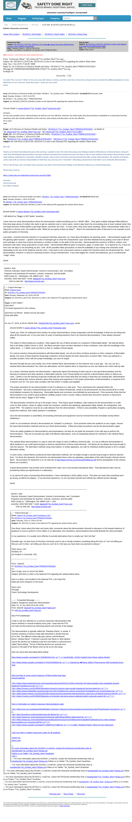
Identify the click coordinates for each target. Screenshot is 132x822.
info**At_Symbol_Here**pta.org (28, 610)
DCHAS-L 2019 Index (32, 34)
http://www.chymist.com (34, 281)
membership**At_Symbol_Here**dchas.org (30, 761)
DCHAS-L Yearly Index (55, 34)
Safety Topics (38, 19)
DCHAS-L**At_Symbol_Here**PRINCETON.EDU (71, 129)
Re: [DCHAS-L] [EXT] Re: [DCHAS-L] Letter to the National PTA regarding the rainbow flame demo (102, 45)
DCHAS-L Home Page (77, 34)
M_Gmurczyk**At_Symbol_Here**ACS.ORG (62, 132)
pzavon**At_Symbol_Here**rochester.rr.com (33, 515)
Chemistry (54, 19)
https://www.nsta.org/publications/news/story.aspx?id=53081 (27, 175)
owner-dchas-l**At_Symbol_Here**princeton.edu (39, 108)
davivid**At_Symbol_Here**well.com (39, 608)
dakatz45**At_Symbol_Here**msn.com (49, 279)
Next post (81, 794)
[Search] (95, 18)
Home (8, 18)
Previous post (55, 794)
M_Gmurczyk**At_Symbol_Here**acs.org (22, 132)
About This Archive (11, 34)
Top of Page (68, 794)
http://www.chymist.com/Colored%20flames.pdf (76, 460)
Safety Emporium (65, 806)
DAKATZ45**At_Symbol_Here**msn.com (56, 323)
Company (22, 19)
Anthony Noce (15, 290)
